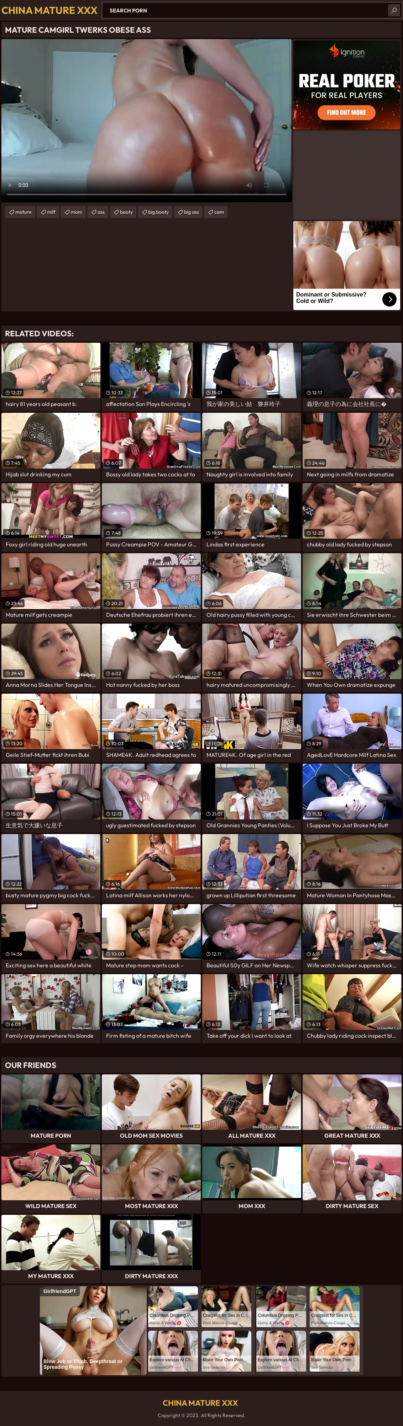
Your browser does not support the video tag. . (146, 120)
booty (126, 212)
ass (101, 212)
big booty (158, 212)
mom (76, 212)
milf (51, 212)
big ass (191, 212)
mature (23, 212)
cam (219, 212)
